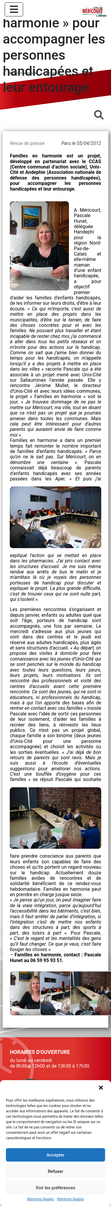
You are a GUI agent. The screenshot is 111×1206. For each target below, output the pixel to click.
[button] (101, 1088)
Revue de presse (27, 143)
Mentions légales (40, 1199)
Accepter (55, 1155)
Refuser (55, 1171)
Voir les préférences (55, 1187)
